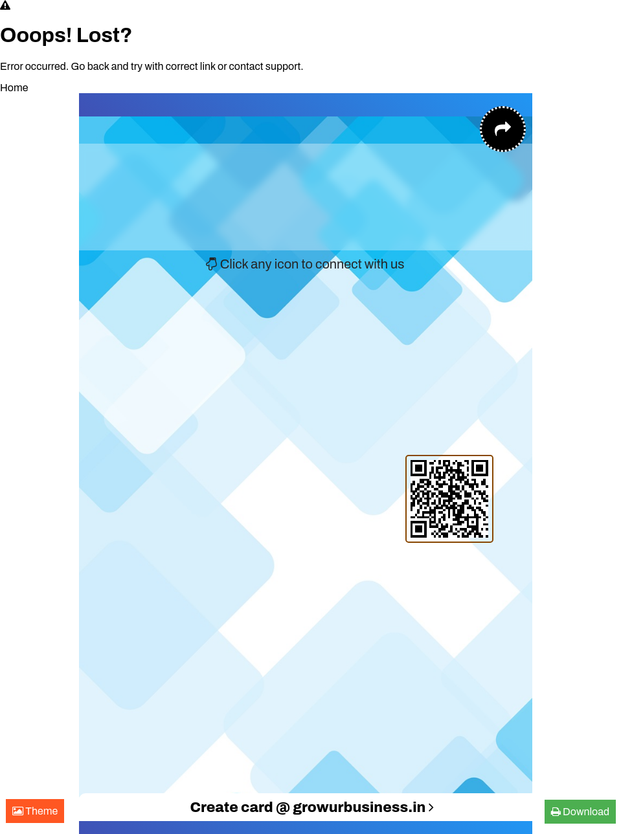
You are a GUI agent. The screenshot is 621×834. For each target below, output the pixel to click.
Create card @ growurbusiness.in (311, 807)
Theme (35, 811)
